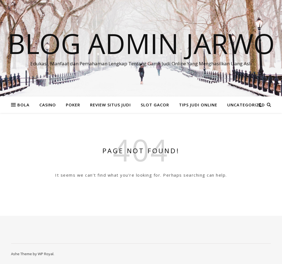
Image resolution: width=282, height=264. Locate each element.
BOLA (23, 104)
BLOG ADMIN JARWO (141, 43)
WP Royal (45, 253)
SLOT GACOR (155, 104)
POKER (73, 104)
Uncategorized (246, 104)
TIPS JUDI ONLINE (198, 104)
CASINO (47, 104)
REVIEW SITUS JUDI (110, 104)
